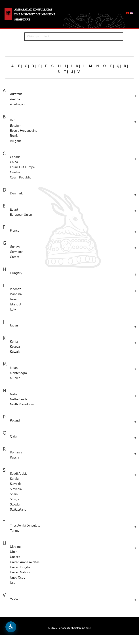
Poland (15, 420)
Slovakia (16, 484)
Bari (12, 120)
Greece (15, 257)
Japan (14, 325)
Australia (16, 94)
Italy (13, 309)
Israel (13, 299)
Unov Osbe (17, 578)
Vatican (15, 599)
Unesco (15, 557)
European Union (21, 215)
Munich (15, 378)
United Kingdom (21, 567)
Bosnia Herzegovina (23, 131)
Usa (12, 583)
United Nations (20, 572)
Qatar (14, 436)
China (14, 162)
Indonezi (16, 289)
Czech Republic (20, 177)
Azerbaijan (17, 104)
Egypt (14, 209)
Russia (14, 457)
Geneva (15, 247)
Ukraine (15, 547)
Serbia (14, 479)
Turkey (14, 531)
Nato (13, 394)
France (14, 231)
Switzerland (18, 509)
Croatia (15, 172)
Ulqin (13, 552)
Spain (14, 494)
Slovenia (16, 489)
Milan (14, 368)
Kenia (14, 342)
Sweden (15, 504)
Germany (16, 252)
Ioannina (16, 294)
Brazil (14, 136)
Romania (16, 452)
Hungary (16, 273)
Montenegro (18, 373)
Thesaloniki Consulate (25, 525)
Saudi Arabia (19, 474)
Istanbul (15, 304)
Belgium (16, 126)
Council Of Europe (22, 167)
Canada (15, 157)
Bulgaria (16, 141)
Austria (15, 99)
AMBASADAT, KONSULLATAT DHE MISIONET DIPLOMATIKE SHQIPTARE (34, 14)
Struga (14, 499)
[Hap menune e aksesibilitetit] (10, 626)
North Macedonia (22, 404)
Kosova (15, 347)
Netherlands (18, 399)
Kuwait (15, 352)
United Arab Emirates (24, 562)
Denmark (16, 193)
